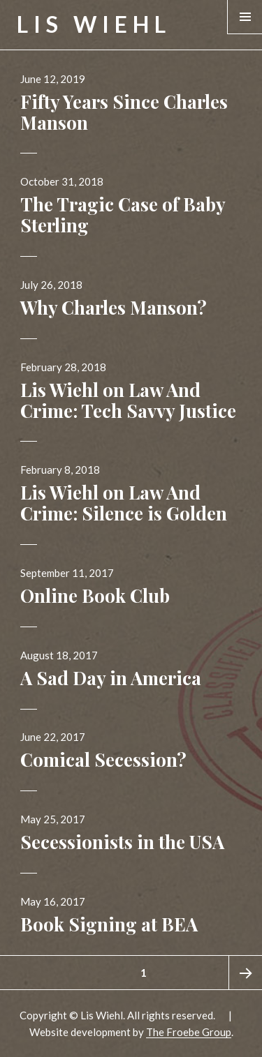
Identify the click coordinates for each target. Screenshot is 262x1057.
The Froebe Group (188, 1032)
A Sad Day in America (110, 678)
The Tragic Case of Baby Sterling (122, 214)
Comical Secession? (103, 759)
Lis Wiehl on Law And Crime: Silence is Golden (123, 502)
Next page (245, 972)
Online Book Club (95, 595)
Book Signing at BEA (109, 924)
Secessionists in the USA (122, 842)
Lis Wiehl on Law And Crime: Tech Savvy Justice (128, 400)
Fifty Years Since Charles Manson (124, 112)
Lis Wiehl (94, 24)
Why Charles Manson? (113, 307)
